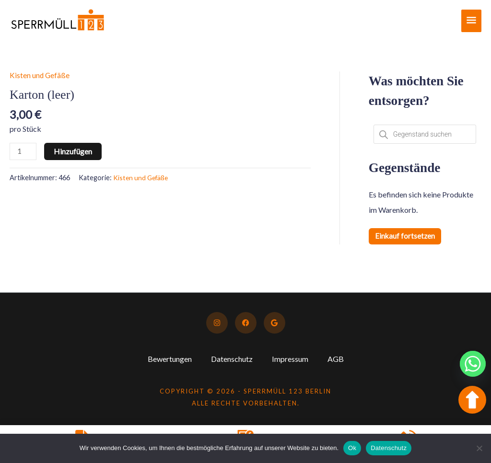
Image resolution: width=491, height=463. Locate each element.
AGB (335, 358)
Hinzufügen (74, 151)
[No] (479, 448)
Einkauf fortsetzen (405, 236)
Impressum (290, 358)
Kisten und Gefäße (40, 75)
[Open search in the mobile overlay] (425, 134)
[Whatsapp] (473, 364)
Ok (352, 447)
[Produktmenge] (23, 152)
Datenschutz (232, 358)
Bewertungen (170, 358)
